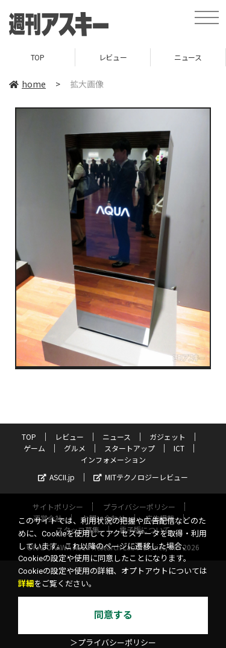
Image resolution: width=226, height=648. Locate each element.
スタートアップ (129, 448)
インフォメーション (113, 459)
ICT (179, 448)
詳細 (26, 583)
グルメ (75, 448)
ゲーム (34, 448)
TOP (38, 57)
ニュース (187, 57)
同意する (113, 615)
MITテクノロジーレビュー (140, 477)
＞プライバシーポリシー (113, 642)
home (27, 84)
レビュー (113, 57)
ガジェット (167, 436)
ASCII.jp (56, 477)
